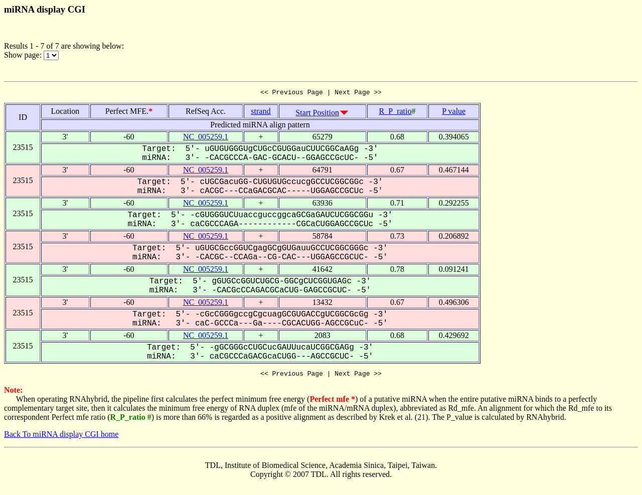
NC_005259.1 (205, 138)
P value (453, 112)
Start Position (317, 114)
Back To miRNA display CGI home (61, 437)
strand (260, 112)
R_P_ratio (395, 112)
